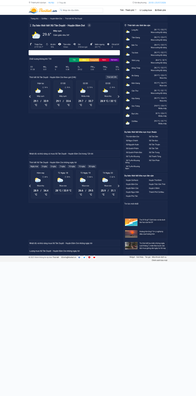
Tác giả (147, 391)
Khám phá (160, 10)
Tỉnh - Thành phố (127, 10)
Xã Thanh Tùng (155, 156)
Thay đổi (61, 3)
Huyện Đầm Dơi (56, 19)
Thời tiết (55, 391)
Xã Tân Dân (153, 137)
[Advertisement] (74, 131)
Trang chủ (34, 19)
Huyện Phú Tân (132, 196)
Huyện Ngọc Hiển (132, 192)
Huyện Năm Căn (132, 188)
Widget (132, 391)
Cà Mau (44, 19)
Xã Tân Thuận (154, 145)
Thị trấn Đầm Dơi (132, 137)
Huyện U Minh (154, 188)
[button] (30, 96)
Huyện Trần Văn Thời (157, 184)
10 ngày (72, 211)
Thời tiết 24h (112, 77)
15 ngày (82, 211)
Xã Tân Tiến (153, 148)
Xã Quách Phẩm (132, 148)
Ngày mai (34, 211)
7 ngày (62, 211)
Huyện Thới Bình (155, 180)
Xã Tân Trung (154, 152)
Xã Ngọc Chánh (132, 141)
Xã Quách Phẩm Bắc (134, 152)
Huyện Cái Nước (132, 180)
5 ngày (53, 211)
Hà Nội (51, 2)
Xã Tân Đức (153, 141)
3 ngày (44, 211)
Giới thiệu (140, 391)
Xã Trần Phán (154, 160)
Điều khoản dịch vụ (159, 391)
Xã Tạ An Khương (133, 156)
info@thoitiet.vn (68, 391)
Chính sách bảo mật (159, 394)
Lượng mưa (146, 10)
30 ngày (92, 211)
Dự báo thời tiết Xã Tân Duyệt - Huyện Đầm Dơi (58, 25)
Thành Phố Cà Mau (156, 192)
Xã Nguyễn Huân (132, 145)
